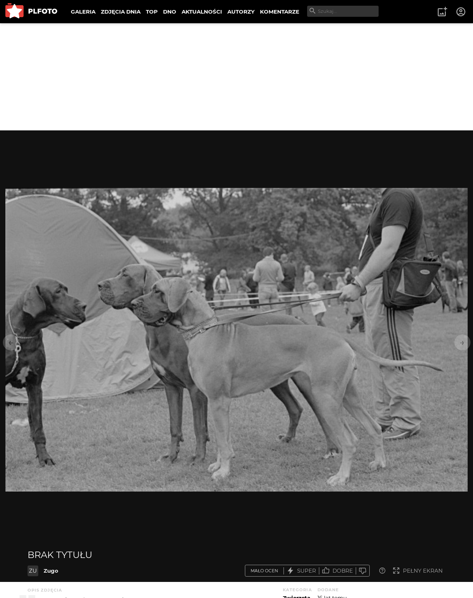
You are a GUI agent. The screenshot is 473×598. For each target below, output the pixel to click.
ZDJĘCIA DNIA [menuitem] (121, 11)
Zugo (51, 570)
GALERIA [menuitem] (83, 11)
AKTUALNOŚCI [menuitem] (202, 11)
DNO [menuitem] (169, 11)
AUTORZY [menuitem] (241, 11)
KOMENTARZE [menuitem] (279, 11)
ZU (33, 570)
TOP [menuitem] (152, 11)
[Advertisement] (236, 77)
